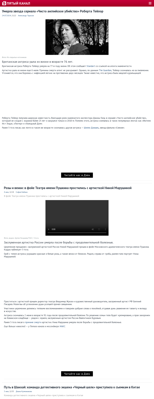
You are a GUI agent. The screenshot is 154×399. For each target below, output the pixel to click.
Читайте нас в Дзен (77, 175)
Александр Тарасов (26, 15)
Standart (91, 66)
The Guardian (105, 70)
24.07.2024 (6, 15)
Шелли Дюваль (91, 127)
